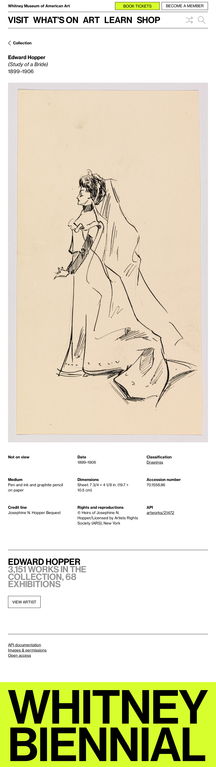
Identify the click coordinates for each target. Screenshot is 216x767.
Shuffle (189, 20)
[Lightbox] (108, 262)
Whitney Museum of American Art (39, 6)
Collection (22, 43)
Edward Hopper (26, 57)
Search (202, 20)
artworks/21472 (160, 512)
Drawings (155, 462)
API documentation (24, 645)
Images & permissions (27, 650)
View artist (24, 602)
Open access (19, 655)
